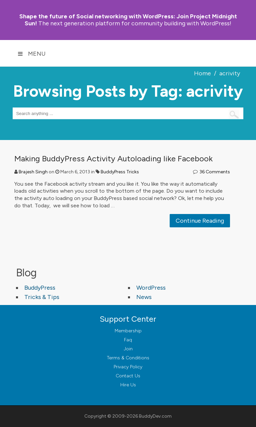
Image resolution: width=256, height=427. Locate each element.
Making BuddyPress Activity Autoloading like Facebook (113, 158)
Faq (128, 340)
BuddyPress (39, 287)
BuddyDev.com (155, 416)
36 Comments (214, 172)
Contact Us (128, 376)
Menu (32, 53)
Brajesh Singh (33, 172)
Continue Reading (200, 220)
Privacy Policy (128, 367)
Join (128, 349)
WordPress (151, 287)
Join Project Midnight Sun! (128, 20)
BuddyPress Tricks (120, 172)
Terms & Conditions (128, 358)
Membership (128, 331)
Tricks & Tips (41, 297)
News (144, 297)
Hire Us (128, 385)
